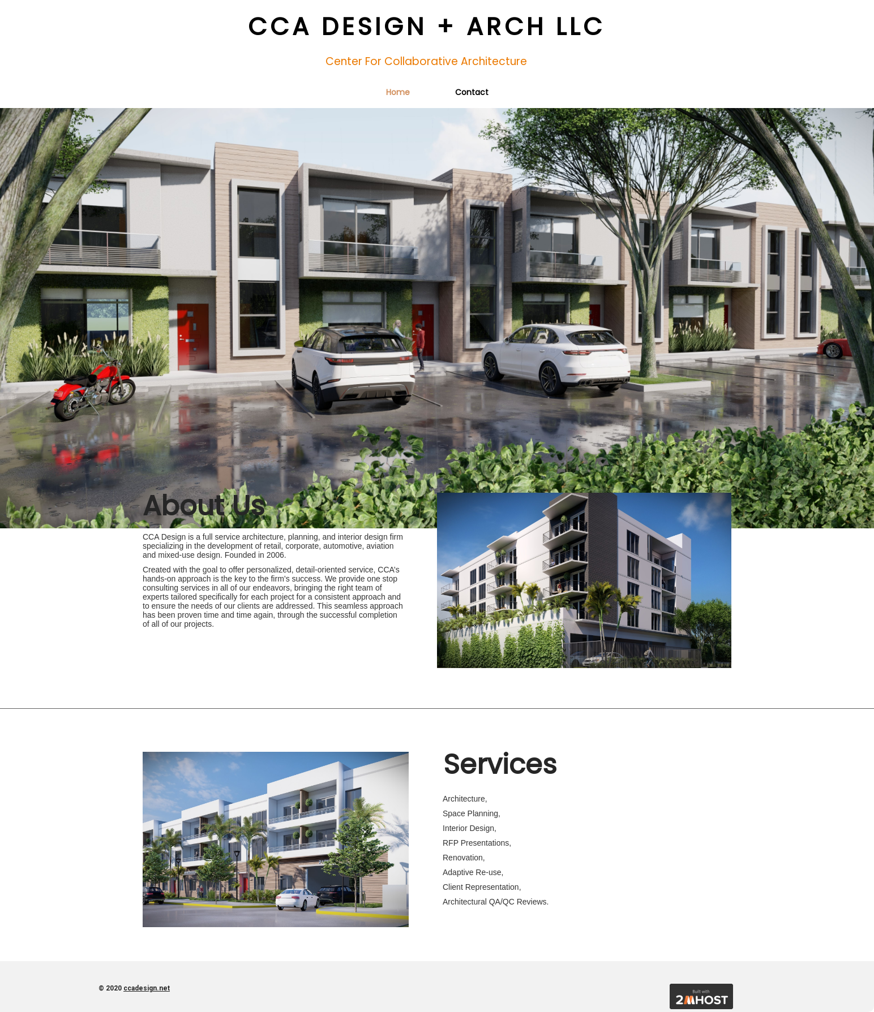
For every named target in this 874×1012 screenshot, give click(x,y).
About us (204, 506)
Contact (472, 92)
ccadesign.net (146, 988)
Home (398, 92)
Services (500, 764)
